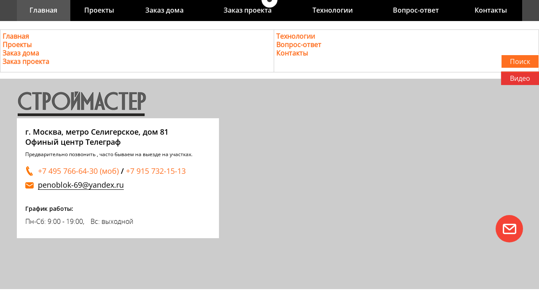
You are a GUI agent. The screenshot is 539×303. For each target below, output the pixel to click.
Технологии (332, 10)
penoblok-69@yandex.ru (81, 185)
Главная (43, 10)
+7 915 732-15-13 (156, 171)
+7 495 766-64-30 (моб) (78, 171)
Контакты (491, 10)
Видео (520, 78)
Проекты (99, 10)
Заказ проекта (248, 10)
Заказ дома (164, 10)
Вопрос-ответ (416, 10)
